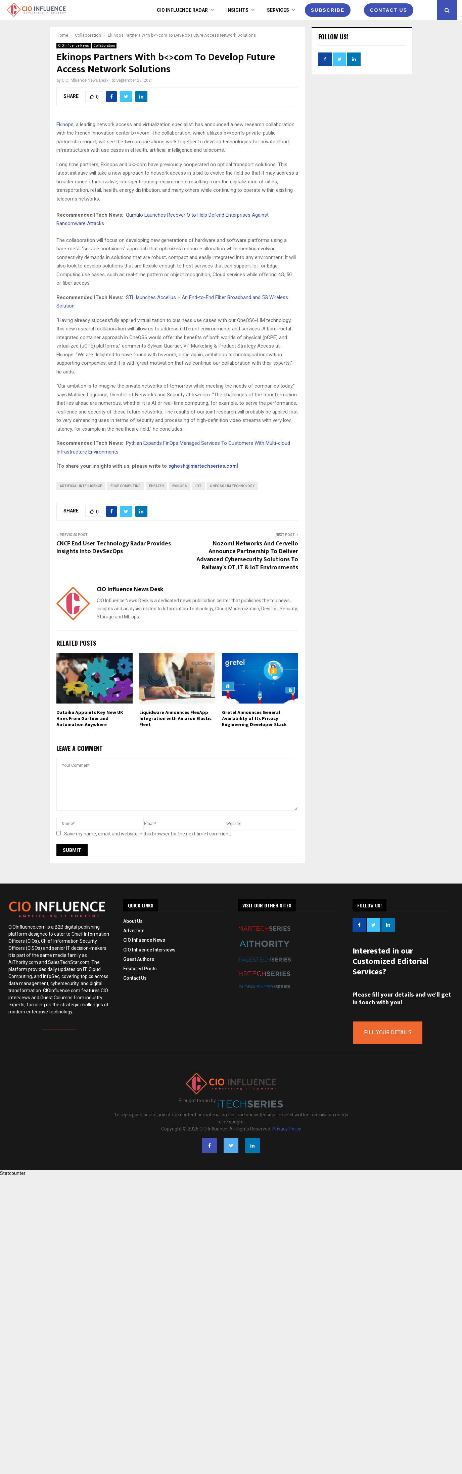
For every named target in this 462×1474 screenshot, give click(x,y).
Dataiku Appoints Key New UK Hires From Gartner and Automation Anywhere (89, 718)
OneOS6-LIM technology (232, 486)
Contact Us (135, 978)
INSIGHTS (237, 10)
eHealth (156, 486)
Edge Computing (125, 486)
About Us (133, 921)
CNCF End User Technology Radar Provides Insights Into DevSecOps (113, 548)
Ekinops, (65, 124)
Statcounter (13, 1173)
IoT (198, 486)
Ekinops (179, 486)
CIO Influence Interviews (149, 949)
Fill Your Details (388, 1032)
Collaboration (104, 45)
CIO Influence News (73, 45)
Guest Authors (138, 959)
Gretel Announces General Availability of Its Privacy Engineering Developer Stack (254, 718)
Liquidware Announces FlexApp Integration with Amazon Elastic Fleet (175, 718)
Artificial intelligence (81, 486)
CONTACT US (388, 10)
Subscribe (327, 10)
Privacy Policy (286, 1128)
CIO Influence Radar (182, 10)
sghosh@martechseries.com (202, 466)
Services (278, 10)
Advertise (133, 930)
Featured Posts (140, 968)
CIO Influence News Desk (85, 80)
